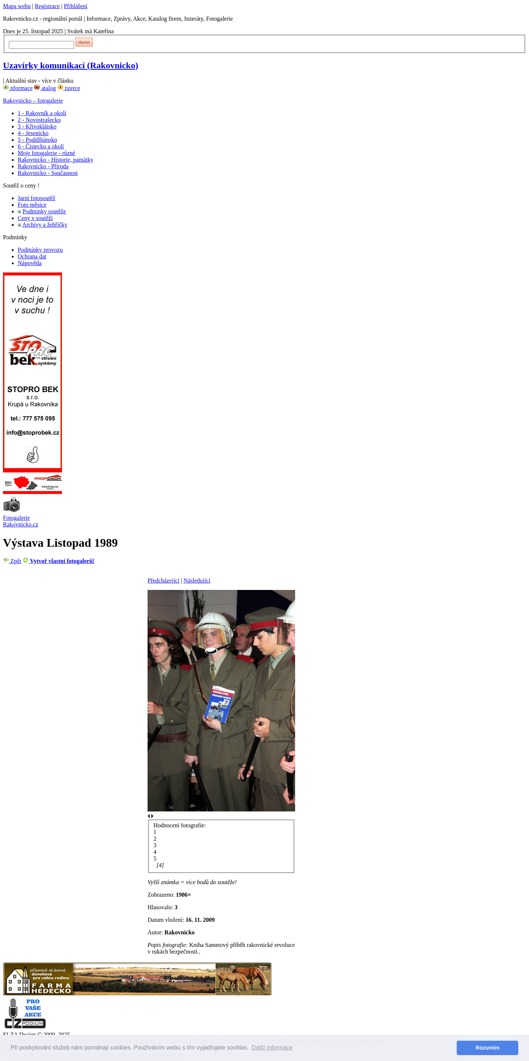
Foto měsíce (32, 205)
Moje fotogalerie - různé (46, 153)
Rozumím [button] (487, 1048)
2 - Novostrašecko (39, 120)
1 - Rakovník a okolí (42, 113)
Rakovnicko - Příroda (43, 166)
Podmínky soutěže (44, 211)
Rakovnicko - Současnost (48, 173)
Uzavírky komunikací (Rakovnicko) (70, 65)
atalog (45, 88)
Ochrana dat (32, 256)
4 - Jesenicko (33, 133)
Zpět (12, 561)
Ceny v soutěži (35, 218)
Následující (196, 580)
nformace (17, 88)
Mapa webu (17, 6)
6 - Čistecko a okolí (41, 146)
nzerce (69, 88)
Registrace (47, 6)
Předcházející (163, 580)
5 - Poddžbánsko (37, 140)
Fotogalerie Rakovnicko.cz (20, 521)
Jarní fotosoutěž (36, 198)
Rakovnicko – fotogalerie (33, 100)
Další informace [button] (272, 1047)
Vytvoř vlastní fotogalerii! (58, 561)
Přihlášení (75, 6)
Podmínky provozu (40, 250)
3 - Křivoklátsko (37, 126)
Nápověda (30, 263)
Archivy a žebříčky (45, 225)
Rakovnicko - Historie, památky (55, 160)
